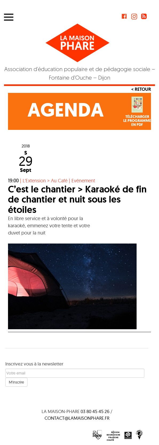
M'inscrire (16, 382)
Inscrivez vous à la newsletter (34, 363)
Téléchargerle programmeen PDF (137, 121)
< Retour (141, 89)
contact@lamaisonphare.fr (77, 418)
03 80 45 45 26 (95, 411)
